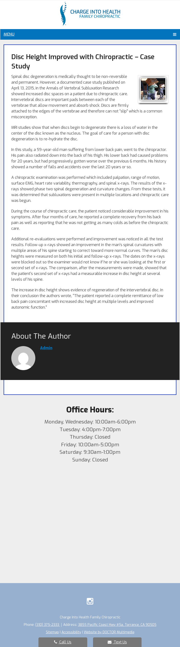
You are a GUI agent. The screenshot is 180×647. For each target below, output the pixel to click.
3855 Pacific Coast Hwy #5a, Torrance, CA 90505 (117, 624)
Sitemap (52, 632)
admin (46, 347)
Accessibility (71, 632)
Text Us (117, 642)
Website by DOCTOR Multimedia (109, 632)
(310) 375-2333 (47, 624)
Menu (9, 34)
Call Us (62, 642)
